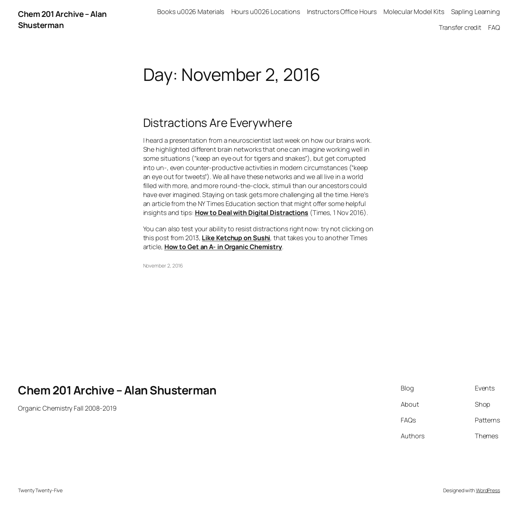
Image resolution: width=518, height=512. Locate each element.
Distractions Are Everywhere (217, 122)
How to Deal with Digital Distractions (251, 212)
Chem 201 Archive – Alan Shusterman (62, 20)
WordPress (488, 490)
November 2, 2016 (163, 265)
